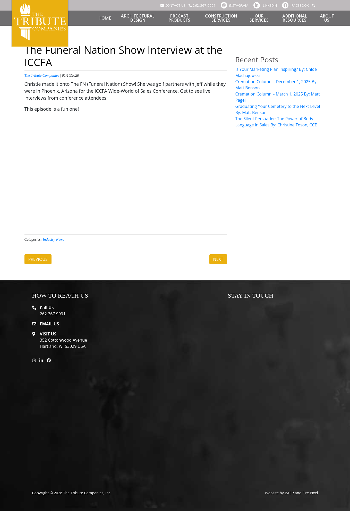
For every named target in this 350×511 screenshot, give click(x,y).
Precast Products (179, 18)
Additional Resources (294, 18)
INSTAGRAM (234, 5)
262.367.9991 (202, 5)
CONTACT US (172, 5)
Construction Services (221, 18)
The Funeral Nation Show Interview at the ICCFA (123, 56)
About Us (327, 18)
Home (104, 18)
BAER (289, 492)
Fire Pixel (310, 492)
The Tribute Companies (41, 75)
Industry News (53, 239)
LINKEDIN (265, 5)
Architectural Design (138, 18)
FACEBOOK (295, 5)
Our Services (259, 18)
